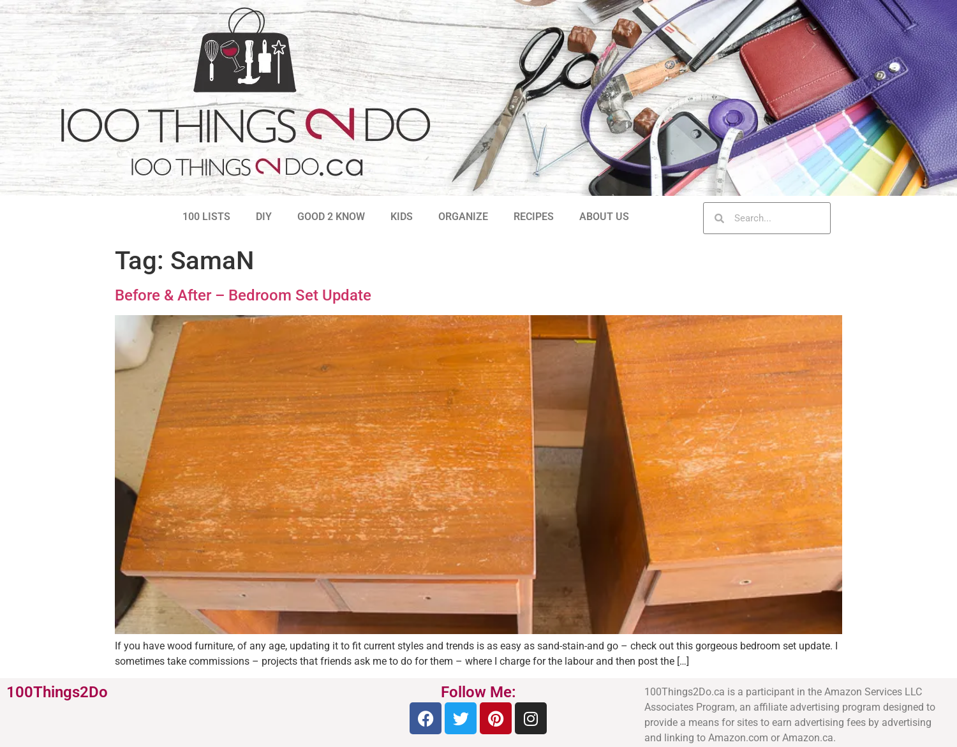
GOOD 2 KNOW (331, 217)
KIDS (401, 217)
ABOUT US (604, 217)
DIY (264, 217)
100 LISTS (206, 217)
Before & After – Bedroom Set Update (243, 295)
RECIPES (534, 217)
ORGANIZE (463, 217)
